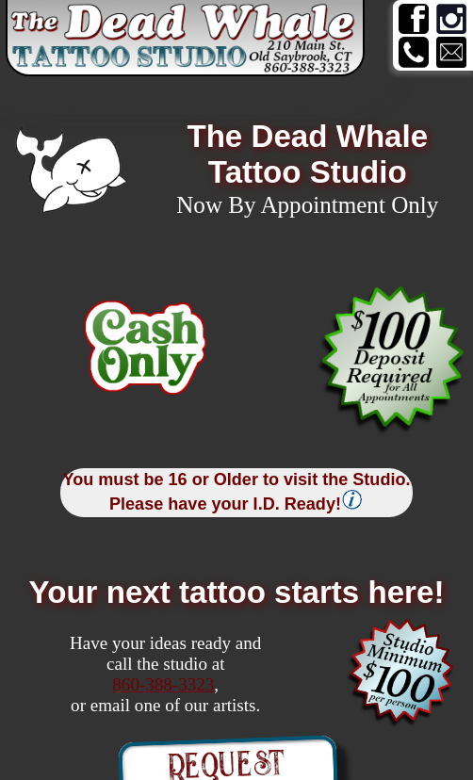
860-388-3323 (163, 684)
